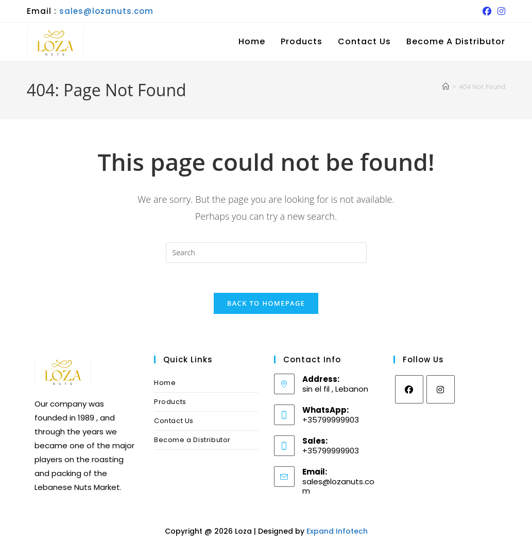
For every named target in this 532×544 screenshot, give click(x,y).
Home (165, 384)
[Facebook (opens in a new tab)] (486, 11)
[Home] (445, 86)
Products (170, 403)
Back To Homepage (266, 304)
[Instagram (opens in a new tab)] (499, 11)
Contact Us (174, 422)
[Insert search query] (266, 252)
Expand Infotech (337, 533)
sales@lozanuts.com (106, 11)
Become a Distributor (192, 441)
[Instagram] (440, 391)
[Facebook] (409, 391)
